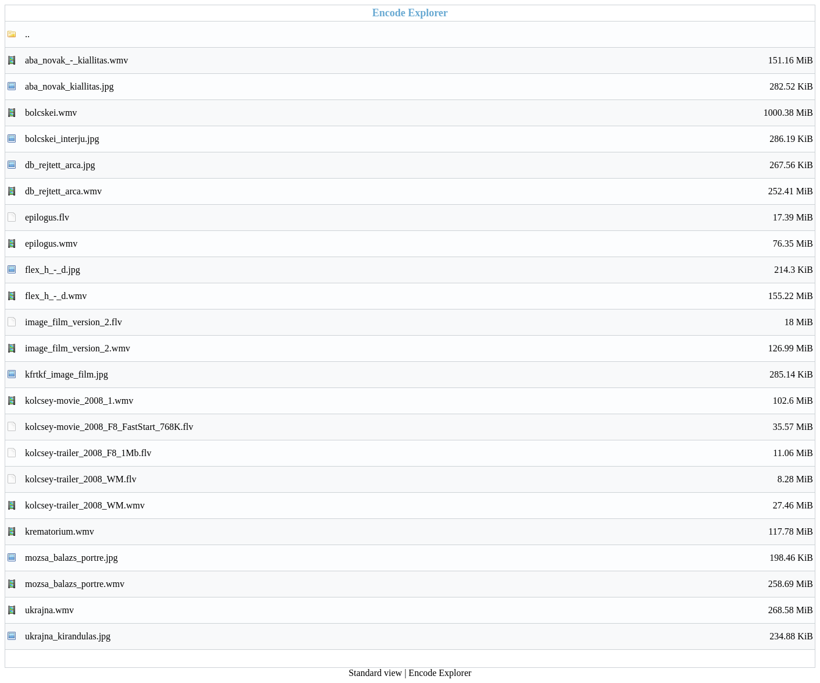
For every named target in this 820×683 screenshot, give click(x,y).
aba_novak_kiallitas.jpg (419, 86)
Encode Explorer (440, 673)
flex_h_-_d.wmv (419, 296)
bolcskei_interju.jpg (419, 139)
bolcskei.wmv (419, 113)
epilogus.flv (419, 217)
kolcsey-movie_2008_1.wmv (419, 401)
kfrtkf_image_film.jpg (419, 374)
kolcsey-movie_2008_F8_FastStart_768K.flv (419, 427)
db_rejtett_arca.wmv (419, 191)
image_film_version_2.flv (419, 322)
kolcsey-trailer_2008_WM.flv (419, 479)
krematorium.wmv (419, 532)
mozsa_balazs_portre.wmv (419, 584)
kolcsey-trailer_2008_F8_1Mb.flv (419, 453)
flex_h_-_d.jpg (419, 270)
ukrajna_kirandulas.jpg (419, 636)
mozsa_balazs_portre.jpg (419, 558)
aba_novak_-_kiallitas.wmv (419, 60)
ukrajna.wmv (419, 610)
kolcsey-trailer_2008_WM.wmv (419, 505)
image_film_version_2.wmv (419, 348)
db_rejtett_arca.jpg (419, 165)
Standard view (375, 673)
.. (27, 34)
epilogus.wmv (419, 244)
